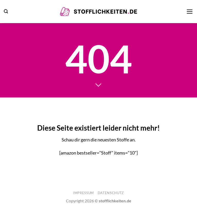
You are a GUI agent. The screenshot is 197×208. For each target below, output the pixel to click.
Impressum (83, 193)
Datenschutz (111, 193)
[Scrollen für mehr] (98, 85)
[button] (6, 11)
